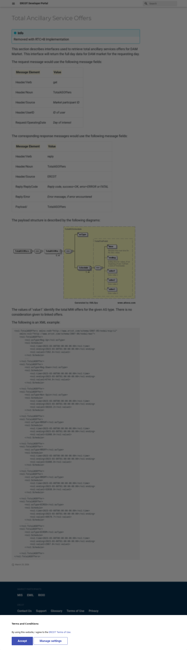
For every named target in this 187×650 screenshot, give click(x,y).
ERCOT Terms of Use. (60, 632)
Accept (22, 641)
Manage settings (51, 641)
